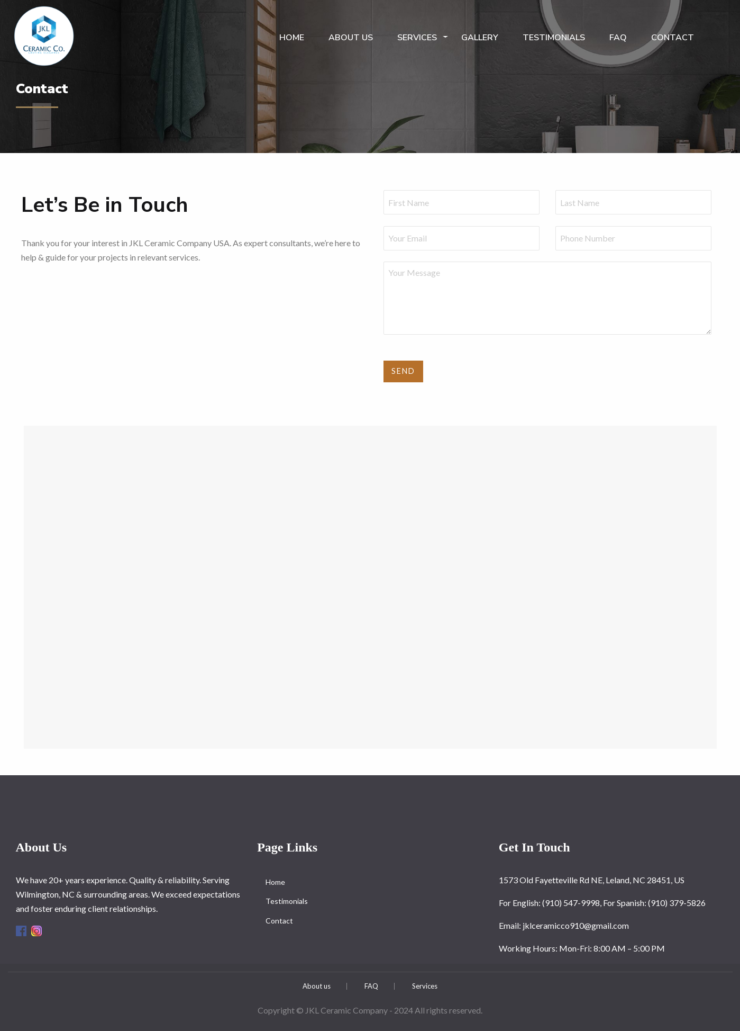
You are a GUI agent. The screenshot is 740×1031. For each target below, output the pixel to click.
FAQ (618, 37)
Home (291, 37)
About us (350, 37)
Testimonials (554, 37)
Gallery (479, 37)
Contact (672, 37)
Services (417, 37)
